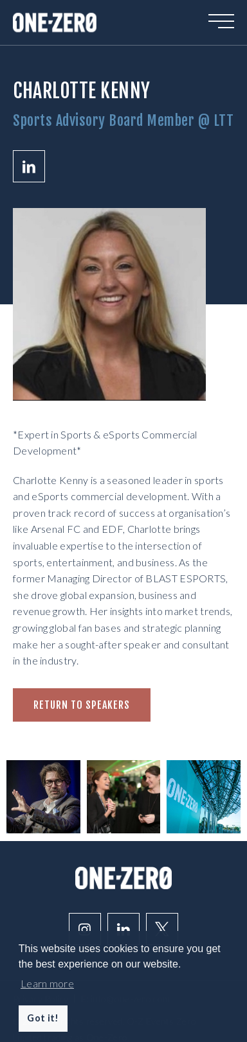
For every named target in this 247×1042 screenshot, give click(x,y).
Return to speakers (81, 705)
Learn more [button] (47, 983)
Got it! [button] (43, 1017)
